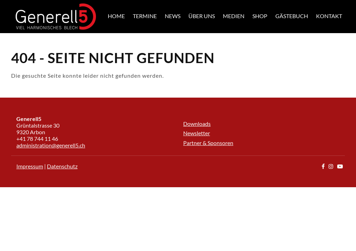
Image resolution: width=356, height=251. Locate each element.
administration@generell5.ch (50, 145)
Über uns (201, 16)
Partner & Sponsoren (208, 142)
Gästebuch (291, 16)
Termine (145, 16)
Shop (259, 16)
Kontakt (329, 16)
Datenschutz (62, 166)
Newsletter (196, 133)
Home (116, 16)
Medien (233, 16)
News (172, 16)
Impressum (29, 166)
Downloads (197, 123)
